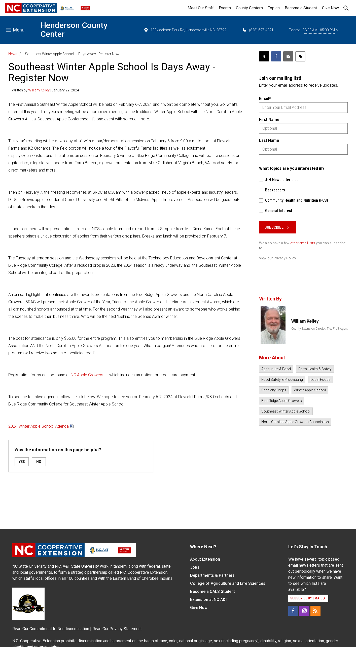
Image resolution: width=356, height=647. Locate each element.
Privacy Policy (285, 258)
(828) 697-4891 (257, 29)
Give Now (330, 8)
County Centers (249, 8)
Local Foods (320, 380)
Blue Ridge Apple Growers (281, 401)
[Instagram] (304, 611)
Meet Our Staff (201, 8)
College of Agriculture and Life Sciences (227, 583)
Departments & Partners (212, 575)
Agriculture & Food (276, 369)
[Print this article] (300, 56)
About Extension (205, 559)
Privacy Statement (126, 628)
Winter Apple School (310, 390)
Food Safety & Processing (282, 380)
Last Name (269, 140)
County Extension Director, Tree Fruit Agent (319, 328)
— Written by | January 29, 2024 (43, 90)
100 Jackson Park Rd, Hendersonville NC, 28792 (185, 29)
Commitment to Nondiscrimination (59, 628)
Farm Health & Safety (315, 369)
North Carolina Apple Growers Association (295, 422)
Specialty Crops (273, 390)
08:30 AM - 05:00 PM (320, 30)
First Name (269, 119)
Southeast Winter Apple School (285, 411)
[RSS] (315, 611)
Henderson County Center (74, 29)
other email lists (302, 243)
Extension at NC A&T (209, 599)
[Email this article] (288, 56)
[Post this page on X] (264, 56)
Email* (265, 98)
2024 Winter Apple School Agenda (38, 426)
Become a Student (301, 8)
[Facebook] (293, 611)
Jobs (194, 567)
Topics (274, 8)
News (12, 54)
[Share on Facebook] (276, 56)
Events (225, 8)
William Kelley (39, 90)
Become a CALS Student (212, 591)
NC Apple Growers (87, 374)
